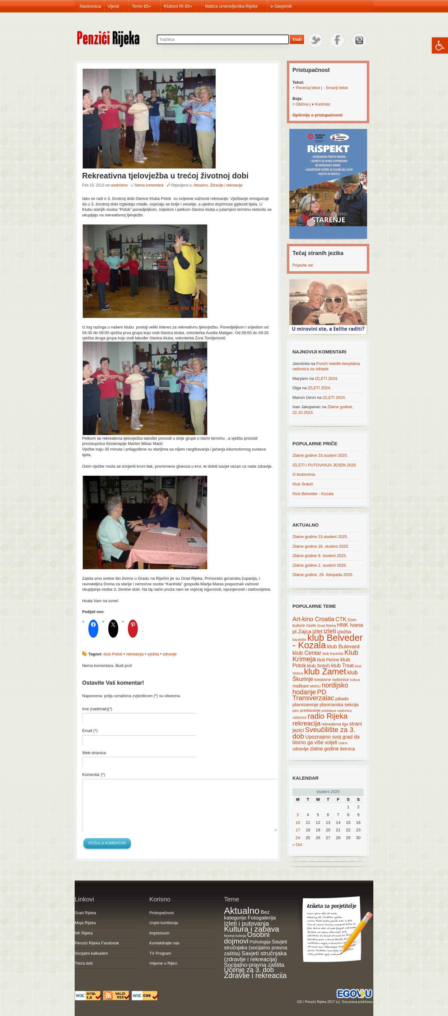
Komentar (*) (93, 774)
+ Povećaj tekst (306, 87)
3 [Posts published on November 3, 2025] (298, 814)
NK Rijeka (84, 933)
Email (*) (90, 730)
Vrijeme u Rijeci (163, 963)
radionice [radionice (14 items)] (299, 717)
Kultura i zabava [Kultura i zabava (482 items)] (251, 929)
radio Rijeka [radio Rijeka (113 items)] (328, 716)
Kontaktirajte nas (164, 943)
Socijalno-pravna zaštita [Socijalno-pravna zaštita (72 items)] (254, 965)
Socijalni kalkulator (91, 953)
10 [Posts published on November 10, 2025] (298, 822)
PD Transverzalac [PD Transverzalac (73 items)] (313, 695)
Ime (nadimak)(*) (97, 708)
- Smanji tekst (335, 87)
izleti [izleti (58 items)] (330, 631)
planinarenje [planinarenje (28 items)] (305, 704)
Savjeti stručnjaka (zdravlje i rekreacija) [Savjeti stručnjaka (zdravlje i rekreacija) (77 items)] (255, 956)
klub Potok (113, 654)
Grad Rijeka (85, 912)
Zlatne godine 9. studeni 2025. (319, 555)
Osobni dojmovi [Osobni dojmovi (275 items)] (246, 937)
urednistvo (119, 185)
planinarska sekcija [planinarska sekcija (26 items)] (339, 704)
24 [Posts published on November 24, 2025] (298, 837)
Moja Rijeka (85, 922)
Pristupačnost (161, 912)
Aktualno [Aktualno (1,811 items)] (241, 910)
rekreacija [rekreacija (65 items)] (306, 723)
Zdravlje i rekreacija (226, 185)
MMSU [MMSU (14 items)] (315, 686)
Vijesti (116, 8)
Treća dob (84, 963)
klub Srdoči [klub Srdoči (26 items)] (318, 665)
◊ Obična (300, 104)
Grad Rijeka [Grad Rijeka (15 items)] (326, 625)
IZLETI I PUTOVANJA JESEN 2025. (324, 465)
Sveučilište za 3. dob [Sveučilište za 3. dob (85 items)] (323, 733)
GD (299, 1002)
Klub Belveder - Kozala (313, 493)
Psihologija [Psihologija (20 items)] (260, 941)
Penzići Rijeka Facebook (97, 943)
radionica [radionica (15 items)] (344, 710)
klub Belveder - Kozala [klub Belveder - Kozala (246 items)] (327, 641)
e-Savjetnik (281, 6)
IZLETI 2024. (326, 378)
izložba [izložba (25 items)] (344, 631)
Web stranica (94, 752)
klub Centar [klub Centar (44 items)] (306, 653)
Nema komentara (149, 185)
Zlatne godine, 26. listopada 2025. (322, 574)
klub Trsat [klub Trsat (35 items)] (342, 666)
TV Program (160, 953)
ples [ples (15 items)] (295, 710)
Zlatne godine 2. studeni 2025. (319, 565)
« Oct (297, 844)
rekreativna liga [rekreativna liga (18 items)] (335, 724)
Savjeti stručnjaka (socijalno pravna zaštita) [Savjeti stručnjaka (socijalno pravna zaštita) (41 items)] (255, 947)
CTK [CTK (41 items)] (340, 619)
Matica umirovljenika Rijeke (234, 8)
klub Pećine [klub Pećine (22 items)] (328, 659)
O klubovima (303, 474)
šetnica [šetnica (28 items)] (347, 748)
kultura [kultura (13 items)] (355, 680)
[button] (440, 45)
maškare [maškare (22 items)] (300, 685)
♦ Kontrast (321, 104)
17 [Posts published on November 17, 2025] (298, 830)
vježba (153, 654)
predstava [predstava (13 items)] (329, 710)
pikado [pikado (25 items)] (342, 698)
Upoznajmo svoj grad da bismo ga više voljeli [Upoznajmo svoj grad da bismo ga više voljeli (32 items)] (326, 739)
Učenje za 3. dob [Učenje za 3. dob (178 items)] (249, 970)
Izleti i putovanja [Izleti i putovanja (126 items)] (246, 923)
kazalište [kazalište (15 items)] (299, 639)
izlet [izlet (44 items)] (317, 631)
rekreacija (134, 654)
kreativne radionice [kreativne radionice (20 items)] (331, 679)
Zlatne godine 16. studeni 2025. (320, 546)
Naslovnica (90, 6)
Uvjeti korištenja (163, 922)
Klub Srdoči (302, 484)
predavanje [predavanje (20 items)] (310, 710)
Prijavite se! (302, 265)
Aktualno (201, 185)
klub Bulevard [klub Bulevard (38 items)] (343, 646)
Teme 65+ (144, 8)
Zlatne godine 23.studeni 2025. (320, 455)
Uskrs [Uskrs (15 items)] (343, 743)
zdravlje (170, 654)
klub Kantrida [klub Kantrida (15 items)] (333, 653)
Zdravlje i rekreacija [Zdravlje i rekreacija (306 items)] (255, 975)
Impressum (159, 933)
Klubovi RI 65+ (181, 8)
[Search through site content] (223, 39)
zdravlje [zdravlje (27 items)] (300, 748)
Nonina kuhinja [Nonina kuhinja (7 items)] (235, 936)
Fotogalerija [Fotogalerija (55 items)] (262, 917)
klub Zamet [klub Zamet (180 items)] (325, 671)
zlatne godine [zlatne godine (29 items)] (324, 748)
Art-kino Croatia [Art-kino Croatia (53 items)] (313, 619)
